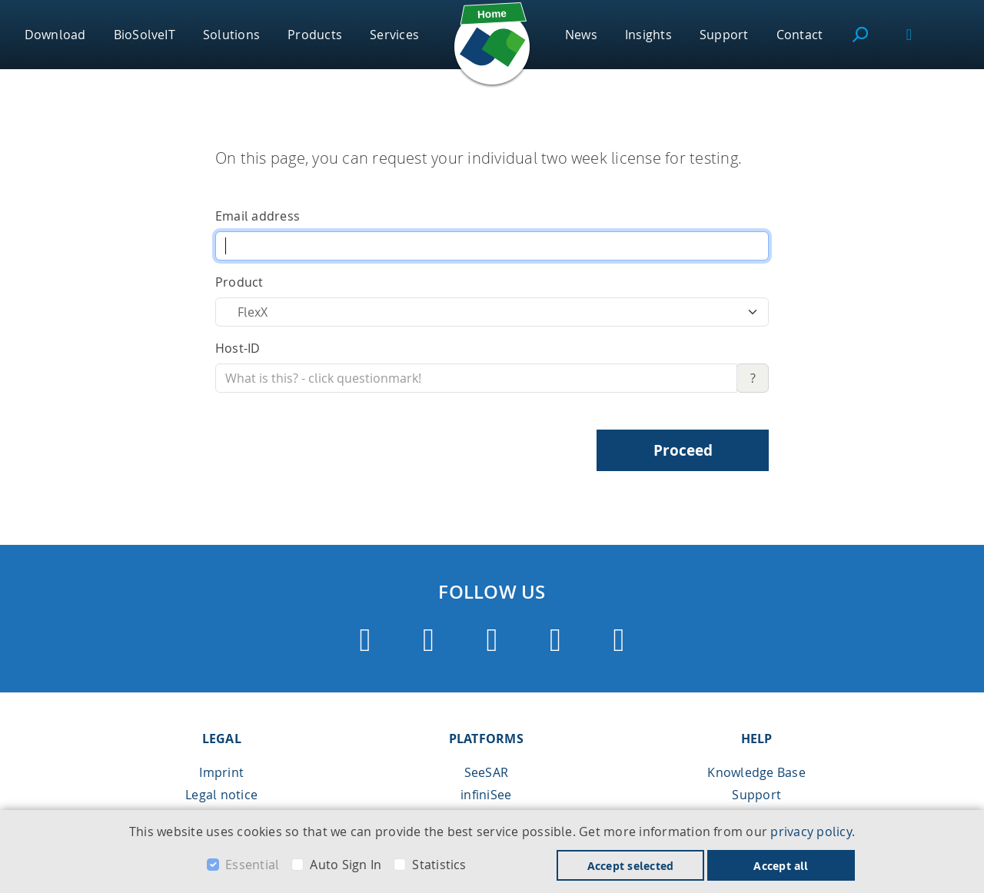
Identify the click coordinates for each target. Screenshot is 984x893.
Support (724, 34)
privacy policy (810, 831)
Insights (648, 34)
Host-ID (238, 348)
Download (55, 34)
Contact (799, 34)
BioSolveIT (144, 34)
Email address (257, 215)
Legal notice (221, 794)
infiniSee (485, 794)
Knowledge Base (756, 772)
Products (315, 34)
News (581, 34)
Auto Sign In (345, 864)
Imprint (221, 772)
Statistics (439, 864)
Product (239, 282)
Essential (252, 864)
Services (394, 34)
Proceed (683, 450)
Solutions (231, 34)
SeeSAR (486, 772)
